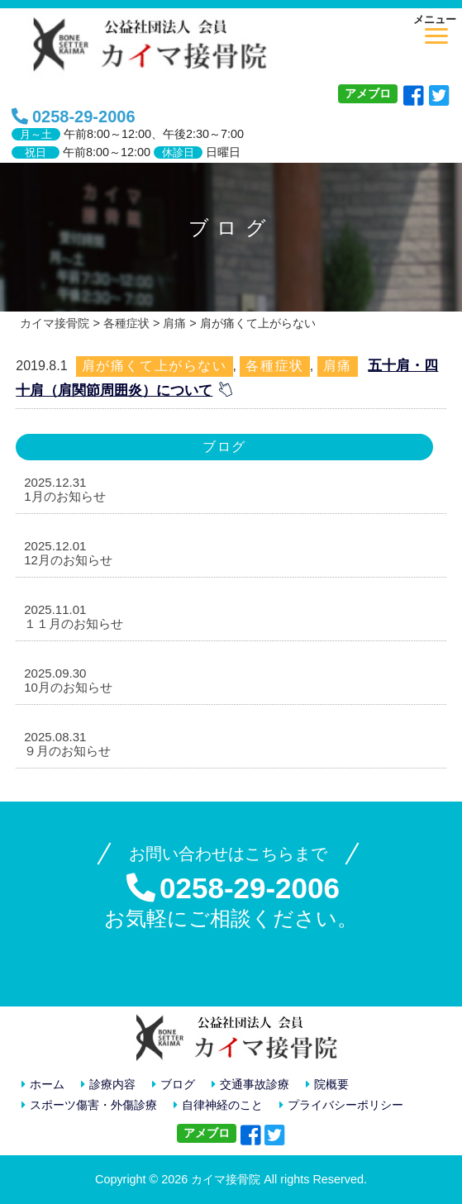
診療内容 (108, 1084)
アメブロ (368, 93)
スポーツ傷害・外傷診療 (89, 1105)
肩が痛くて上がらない (154, 366)
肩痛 (337, 366)
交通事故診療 (250, 1084)
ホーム (42, 1084)
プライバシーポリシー (341, 1105)
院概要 (327, 1084)
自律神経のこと (218, 1105)
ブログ (173, 1084)
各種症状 (274, 366)
